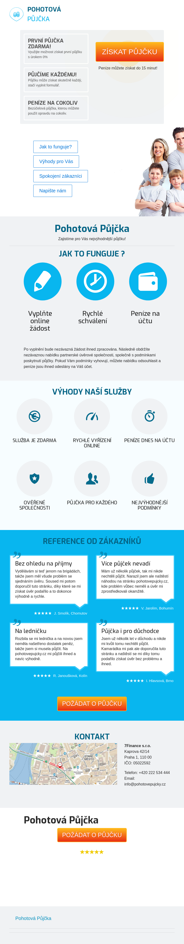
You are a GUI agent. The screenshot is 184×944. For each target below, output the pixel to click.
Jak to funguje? (55, 146)
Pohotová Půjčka (33, 918)
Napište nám (52, 190)
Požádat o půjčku (92, 703)
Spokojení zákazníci (60, 176)
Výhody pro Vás (56, 161)
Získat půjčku (129, 52)
